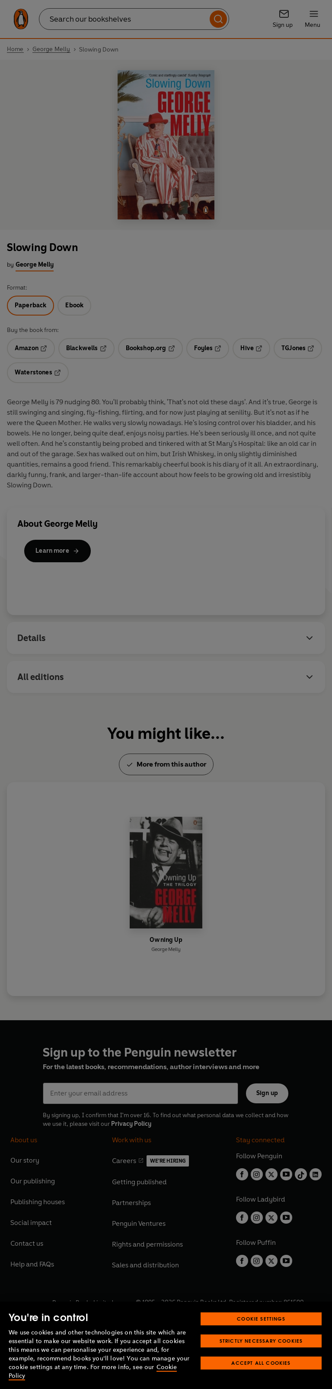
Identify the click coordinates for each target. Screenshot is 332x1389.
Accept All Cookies (260, 1379)
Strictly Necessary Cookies (261, 1357)
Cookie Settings (261, 1335)
